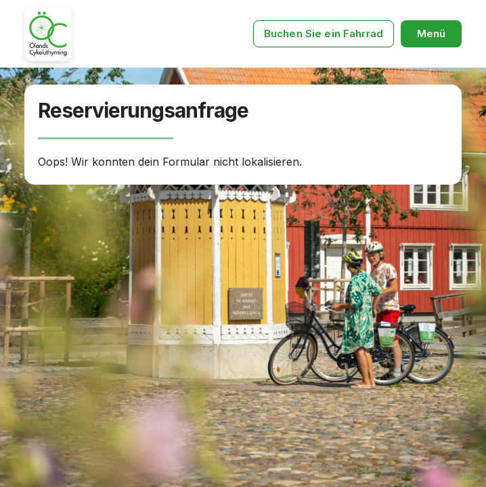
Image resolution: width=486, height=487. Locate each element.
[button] (431, 33)
